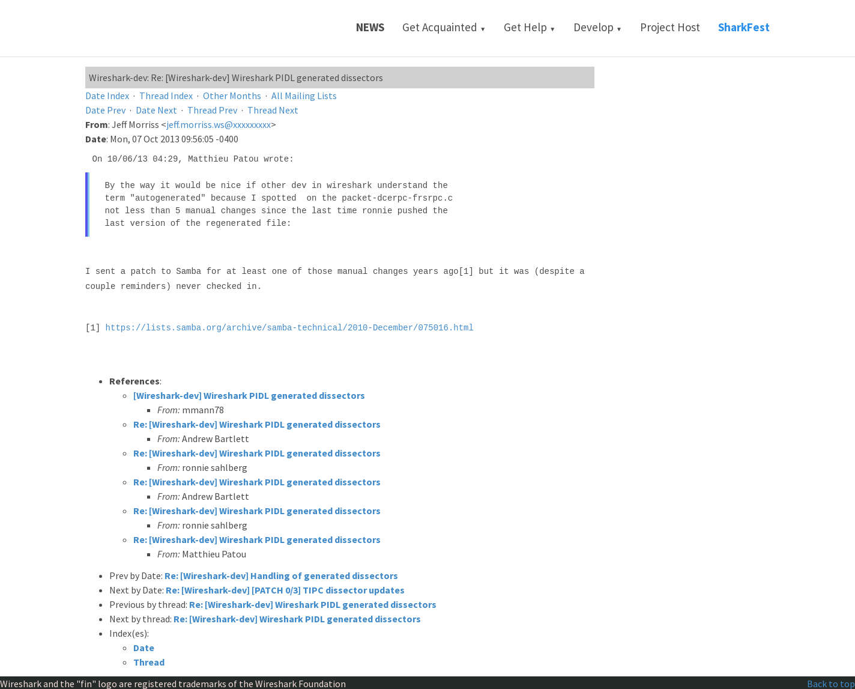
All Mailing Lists (304, 96)
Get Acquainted (444, 27)
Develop (597, 27)
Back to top (831, 682)
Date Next (156, 110)
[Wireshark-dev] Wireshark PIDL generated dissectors (249, 393)
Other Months (232, 96)
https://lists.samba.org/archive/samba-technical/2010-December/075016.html (290, 326)
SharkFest (744, 27)
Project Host (670, 27)
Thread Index (166, 96)
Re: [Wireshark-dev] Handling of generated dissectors (281, 574)
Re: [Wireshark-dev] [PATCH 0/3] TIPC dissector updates (285, 588)
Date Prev (105, 110)
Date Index (107, 96)
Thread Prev (212, 110)
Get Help (529, 27)
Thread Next (272, 110)
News (370, 27)
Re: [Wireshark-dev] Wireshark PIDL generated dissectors (257, 422)
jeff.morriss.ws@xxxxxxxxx (218, 124)
